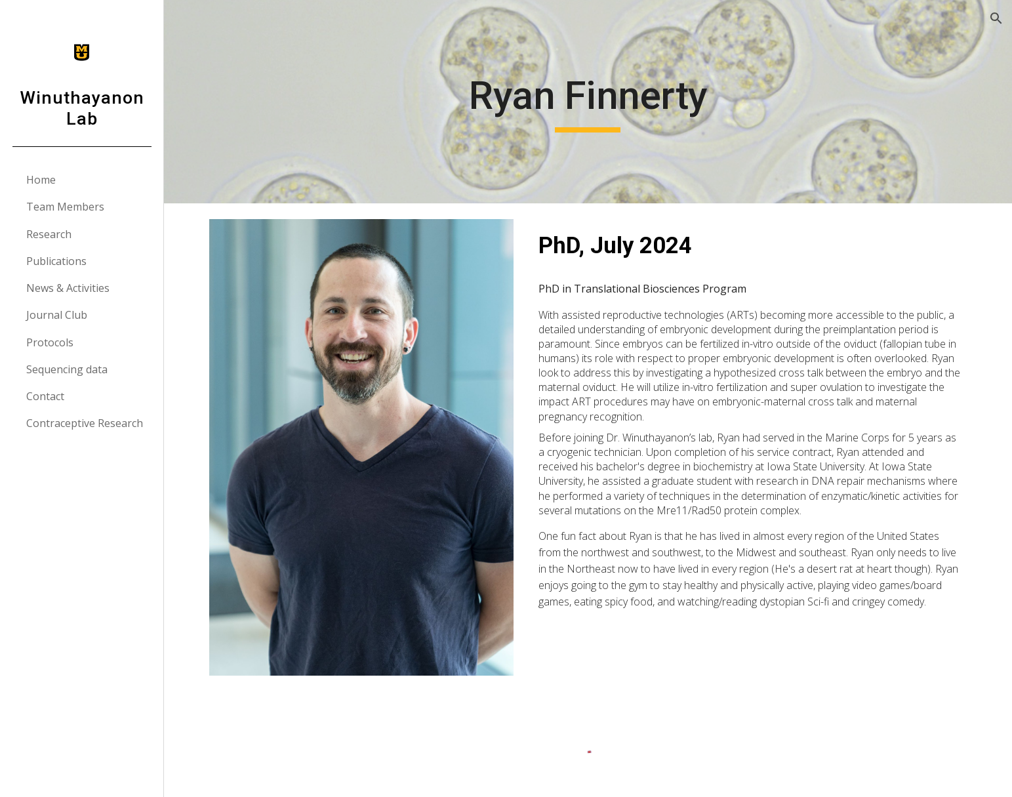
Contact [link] (45, 396)
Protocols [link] (49, 342)
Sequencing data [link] (67, 369)
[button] (996, 18)
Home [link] (41, 180)
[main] (588, 102)
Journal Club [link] (56, 315)
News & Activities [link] (68, 288)
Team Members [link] (65, 206)
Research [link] (48, 234)
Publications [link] (56, 261)
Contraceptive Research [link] (84, 423)
